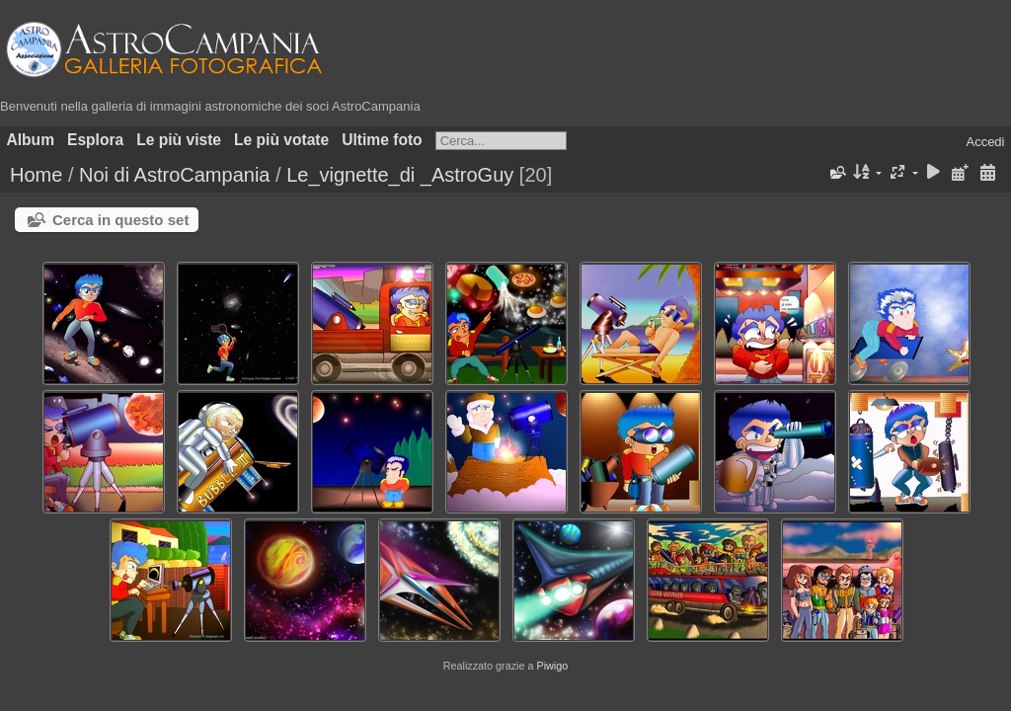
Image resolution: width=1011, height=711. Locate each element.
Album (31, 139)
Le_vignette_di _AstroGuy (399, 175)
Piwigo (552, 666)
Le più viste (178, 139)
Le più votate (281, 139)
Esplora (95, 139)
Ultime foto (382, 139)
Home (36, 175)
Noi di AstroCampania (174, 175)
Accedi (985, 141)
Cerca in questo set (120, 219)
